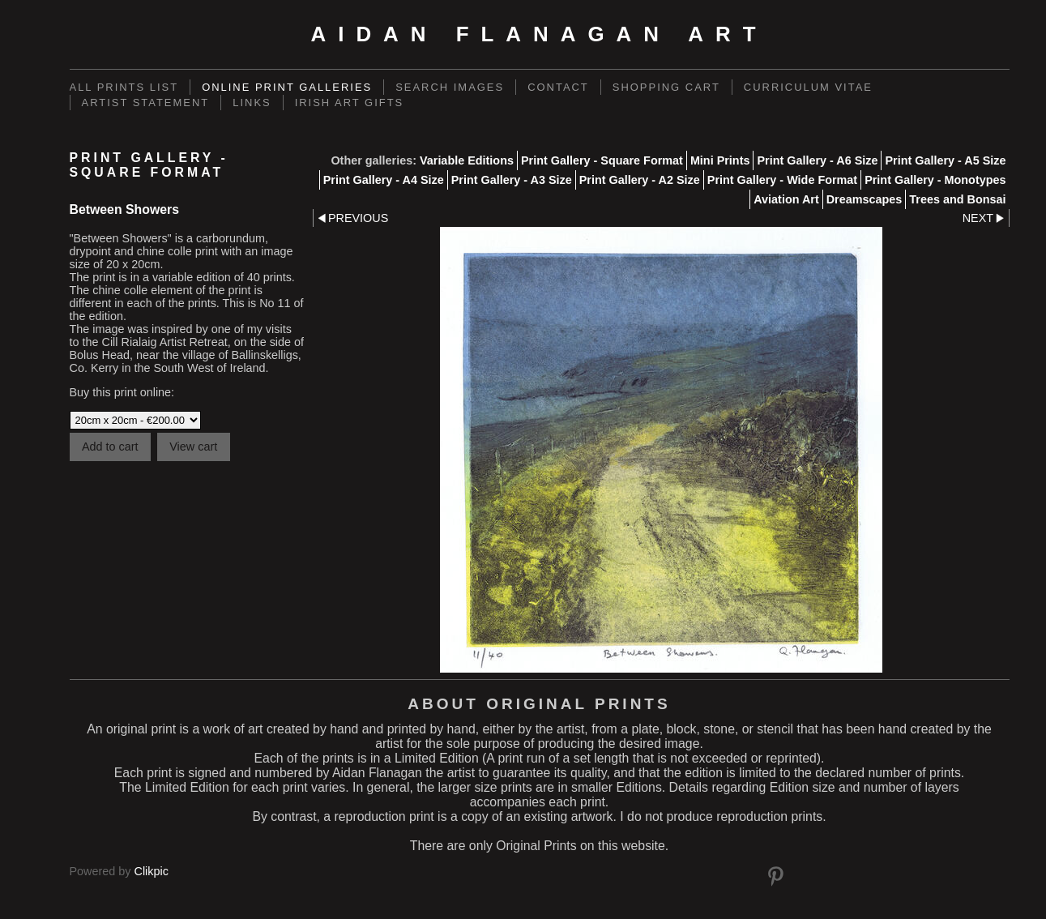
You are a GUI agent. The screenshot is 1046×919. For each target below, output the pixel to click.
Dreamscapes (864, 199)
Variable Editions (467, 160)
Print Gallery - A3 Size (511, 179)
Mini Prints (720, 160)
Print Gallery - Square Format (602, 160)
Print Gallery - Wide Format (782, 179)
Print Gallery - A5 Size (945, 160)
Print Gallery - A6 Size (817, 160)
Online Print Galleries (287, 87)
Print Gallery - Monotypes (935, 179)
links (252, 102)
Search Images (449, 87)
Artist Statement (146, 102)
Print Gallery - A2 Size (639, 179)
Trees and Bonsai (957, 199)
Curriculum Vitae (808, 87)
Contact (558, 87)
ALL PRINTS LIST (124, 87)
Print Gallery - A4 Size (383, 179)
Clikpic (151, 871)
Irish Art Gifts (349, 102)
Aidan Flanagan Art (538, 34)
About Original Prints (539, 703)
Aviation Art (786, 199)
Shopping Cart (666, 87)
